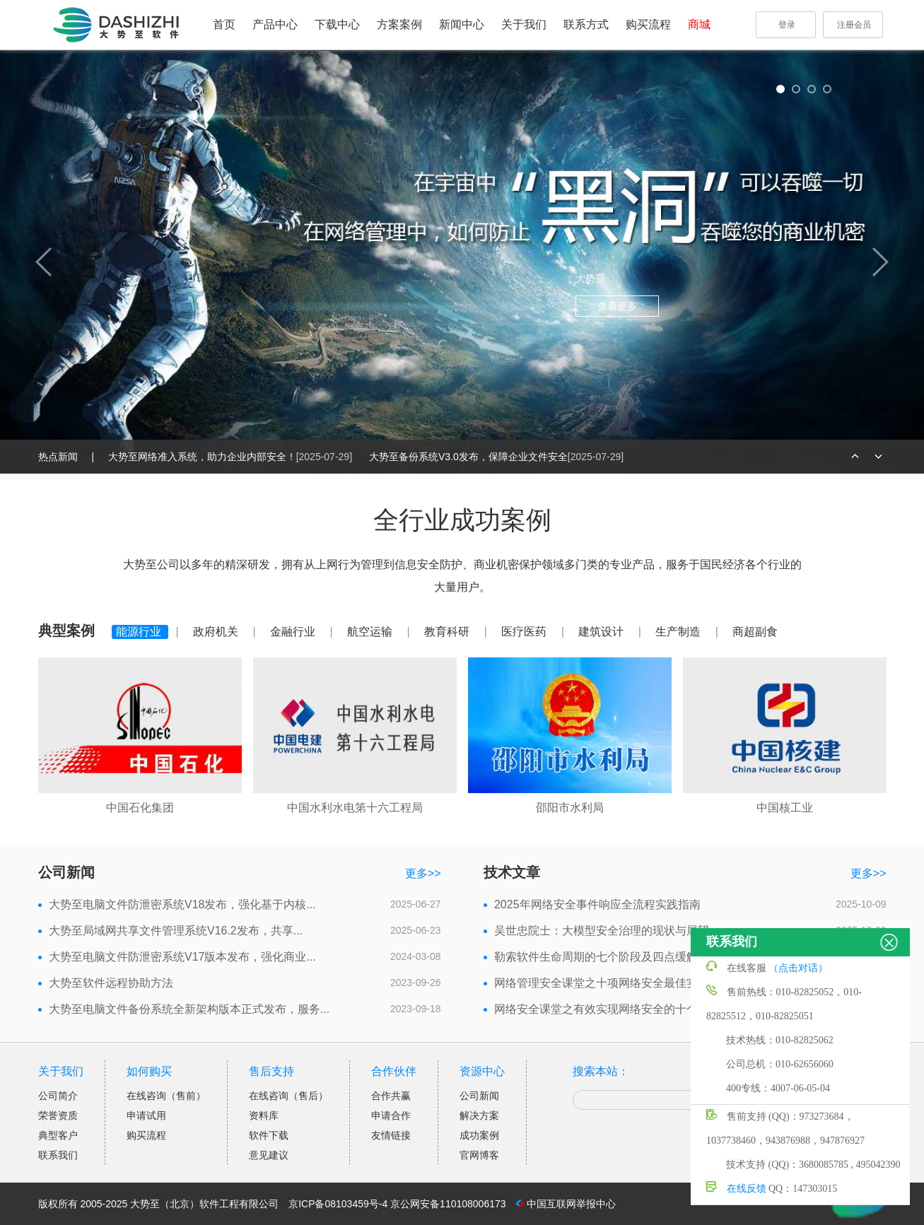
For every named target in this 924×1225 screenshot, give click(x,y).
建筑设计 (602, 632)
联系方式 (586, 24)
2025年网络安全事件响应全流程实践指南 (597, 904)
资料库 (264, 1115)
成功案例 (479, 1135)
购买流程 (648, 24)
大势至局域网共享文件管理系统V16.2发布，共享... (176, 931)
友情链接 (391, 1135)
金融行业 (294, 632)
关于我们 (523, 24)
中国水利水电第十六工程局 (355, 808)
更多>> (423, 873)
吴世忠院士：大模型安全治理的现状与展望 (601, 931)
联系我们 (58, 1155)
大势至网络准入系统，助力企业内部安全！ (231, 456)
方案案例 (399, 24)
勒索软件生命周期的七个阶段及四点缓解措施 (607, 957)
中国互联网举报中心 (571, 1203)
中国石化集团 (140, 808)
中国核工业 (784, 808)
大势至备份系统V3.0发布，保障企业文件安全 (496, 456)
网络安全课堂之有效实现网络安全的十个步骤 (607, 1009)
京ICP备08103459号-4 (337, 1203)
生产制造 (679, 632)
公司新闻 (479, 1095)
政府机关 (217, 632)
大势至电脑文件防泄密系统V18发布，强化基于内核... (182, 904)
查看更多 (617, 306)
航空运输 (371, 632)
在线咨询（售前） (166, 1095)
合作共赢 (391, 1095)
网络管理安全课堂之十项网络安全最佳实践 (601, 983)
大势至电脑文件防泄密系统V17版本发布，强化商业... (182, 957)
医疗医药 (525, 632)
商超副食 (755, 632)
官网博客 (479, 1155)
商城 (699, 24)
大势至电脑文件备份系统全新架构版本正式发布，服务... (189, 1009)
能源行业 (140, 632)
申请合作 (391, 1115)
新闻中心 (461, 24)
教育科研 (448, 632)
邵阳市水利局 (570, 808)
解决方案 (479, 1115)
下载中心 (337, 24)
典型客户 (58, 1135)
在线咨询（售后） (288, 1095)
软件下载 (268, 1135)
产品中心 (275, 24)
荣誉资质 (58, 1115)
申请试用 (146, 1115)
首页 (224, 24)
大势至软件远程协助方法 (111, 983)
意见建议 (268, 1155)
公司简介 (58, 1095)
